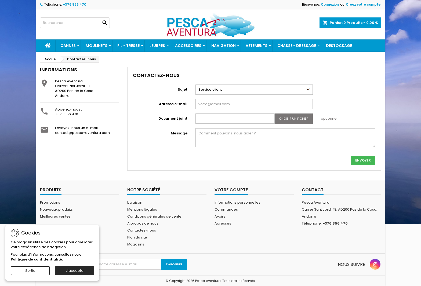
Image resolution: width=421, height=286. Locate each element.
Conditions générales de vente (154, 216)
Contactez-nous (141, 230)
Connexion (330, 4)
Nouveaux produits (56, 209)
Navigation (223, 45)
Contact (313, 190)
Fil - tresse (128, 45)
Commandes (226, 209)
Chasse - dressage (296, 45)
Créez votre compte (363, 4)
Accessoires (188, 45)
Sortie (30, 270)
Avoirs (220, 216)
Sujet (182, 89)
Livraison (134, 202)
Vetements (256, 45)
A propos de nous (142, 223)
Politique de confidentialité (36, 259)
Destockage (339, 45)
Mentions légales (142, 209)
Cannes (68, 45)
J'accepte (75, 270)
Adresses (223, 223)
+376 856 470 (74, 4)
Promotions (50, 202)
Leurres (157, 45)
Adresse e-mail (173, 104)
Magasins (135, 244)
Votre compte (231, 190)
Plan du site (137, 237)
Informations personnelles (237, 202)
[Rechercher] (75, 22)
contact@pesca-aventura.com (82, 132)
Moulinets (96, 45)
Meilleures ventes (55, 216)
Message (179, 133)
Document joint (172, 118)
